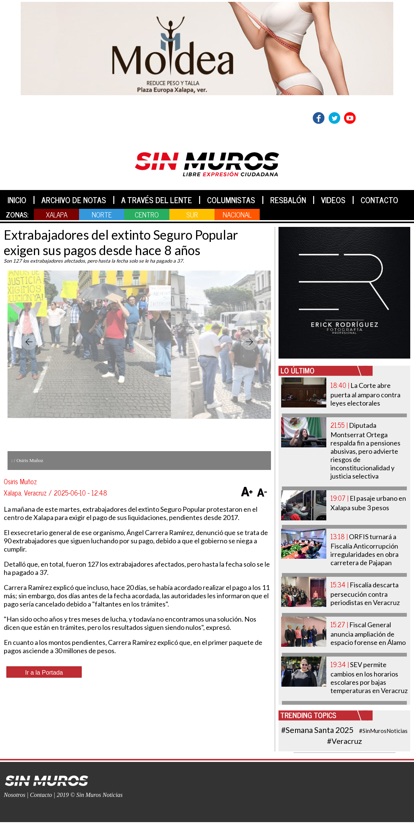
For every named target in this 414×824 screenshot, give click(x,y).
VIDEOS (333, 199)
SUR (192, 214)
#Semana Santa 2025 (317, 729)
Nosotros (14, 795)
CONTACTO (379, 199)
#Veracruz (344, 740)
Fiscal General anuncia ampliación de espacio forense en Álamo (368, 633)
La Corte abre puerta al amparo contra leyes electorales (365, 394)
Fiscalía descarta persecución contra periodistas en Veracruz (365, 594)
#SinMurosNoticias (383, 730)
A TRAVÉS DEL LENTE (156, 199)
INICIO (17, 199)
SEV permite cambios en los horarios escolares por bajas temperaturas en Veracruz (369, 677)
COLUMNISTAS (231, 199)
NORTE (102, 214)
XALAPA (56, 214)
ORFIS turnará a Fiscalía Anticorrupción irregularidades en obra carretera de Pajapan (364, 549)
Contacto (41, 795)
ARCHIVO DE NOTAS (73, 199)
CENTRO (147, 214)
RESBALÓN (288, 199)
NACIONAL (237, 214)
